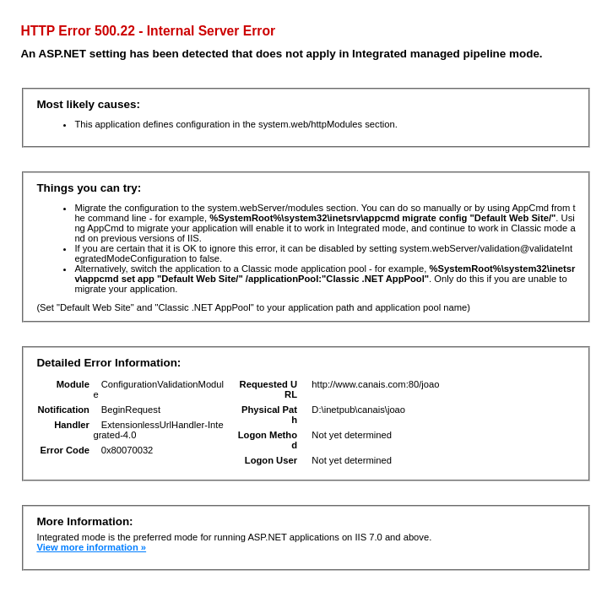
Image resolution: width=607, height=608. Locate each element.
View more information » (91, 547)
